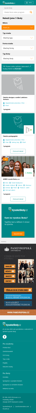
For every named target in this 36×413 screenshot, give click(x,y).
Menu (29, 2)
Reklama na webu (8, 388)
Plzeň (7, 105)
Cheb (7, 142)
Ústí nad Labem (10, 190)
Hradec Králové (10, 185)
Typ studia (7, 33)
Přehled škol (6, 347)
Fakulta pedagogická (10, 136)
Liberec (20, 185)
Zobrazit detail (18, 151)
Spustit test (18, 234)
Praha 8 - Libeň (24, 188)
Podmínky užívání (8, 399)
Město (5, 23)
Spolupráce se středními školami (13, 385)
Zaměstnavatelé (8, 351)
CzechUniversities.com (22, 406)
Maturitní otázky (8, 367)
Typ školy (6, 54)
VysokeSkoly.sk (7, 406)
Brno (6, 183)
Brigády (5, 363)
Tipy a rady (6, 359)
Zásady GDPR (7, 402)
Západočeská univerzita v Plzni (14, 103)
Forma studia (8, 43)
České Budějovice (17, 183)
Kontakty (5, 377)
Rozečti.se (6, 409)
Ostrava (7, 188)
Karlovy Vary (15, 142)
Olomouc (28, 185)
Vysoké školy (8, 8)
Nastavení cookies (17, 402)
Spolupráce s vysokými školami (12, 381)
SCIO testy (6, 355)
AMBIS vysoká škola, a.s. (11, 179)
